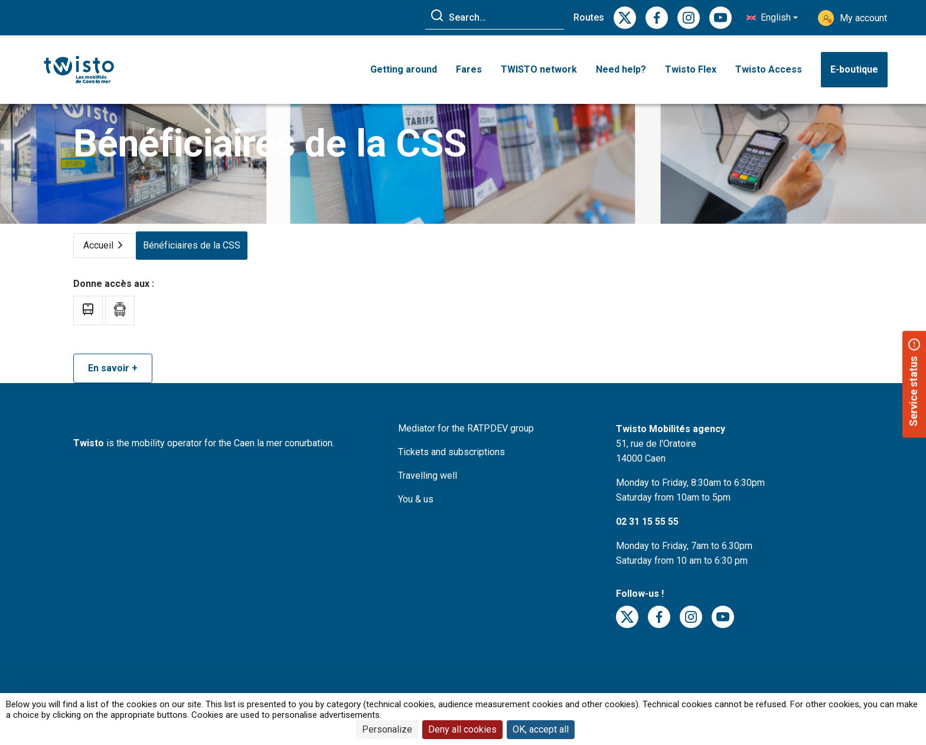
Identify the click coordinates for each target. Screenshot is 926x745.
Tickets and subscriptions (451, 469)
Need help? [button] (621, 69)
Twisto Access (768, 69)
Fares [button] (469, 69)
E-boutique (854, 69)
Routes (588, 17)
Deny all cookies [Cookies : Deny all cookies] (462, 729)
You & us (415, 516)
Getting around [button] (403, 69)
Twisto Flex (690, 69)
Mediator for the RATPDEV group (466, 445)
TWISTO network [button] (539, 69)
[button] (772, 17)
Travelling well (427, 492)
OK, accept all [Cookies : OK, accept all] (541, 729)
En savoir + (113, 385)
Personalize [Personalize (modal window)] (387, 729)
